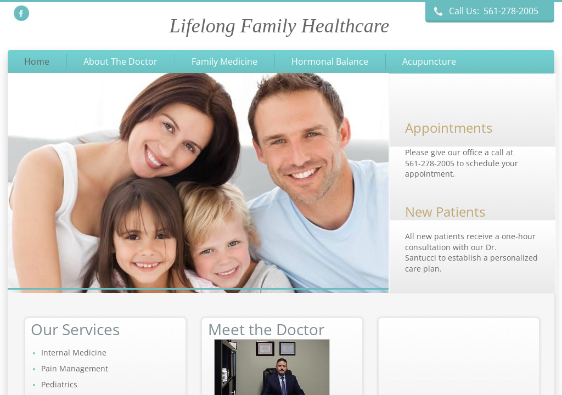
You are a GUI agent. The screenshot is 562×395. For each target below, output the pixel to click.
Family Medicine (224, 61)
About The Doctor (120, 61)
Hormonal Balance (329, 61)
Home (36, 61)
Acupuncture (429, 61)
